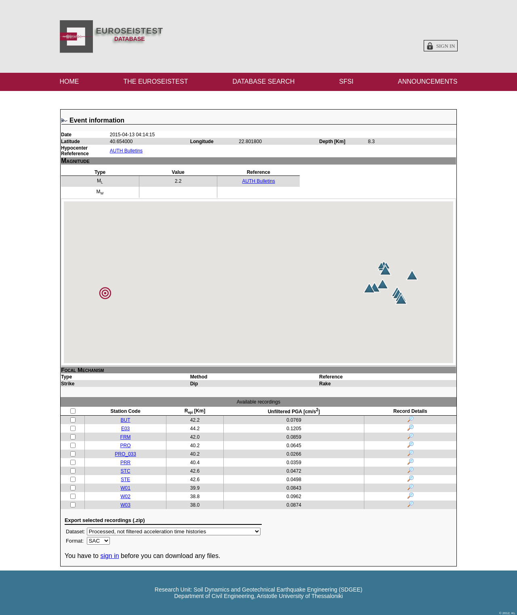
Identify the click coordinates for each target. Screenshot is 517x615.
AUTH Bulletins (126, 151)
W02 (125, 496)
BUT (125, 420)
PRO (125, 445)
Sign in (445, 46)
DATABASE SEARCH (263, 81)
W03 (125, 505)
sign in (109, 555)
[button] (412, 275)
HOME (69, 81)
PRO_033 (125, 454)
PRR (125, 462)
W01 (125, 488)
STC (125, 471)
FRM (125, 437)
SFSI (346, 81)
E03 (125, 428)
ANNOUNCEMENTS (428, 81)
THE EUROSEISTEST (155, 81)
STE (125, 479)
